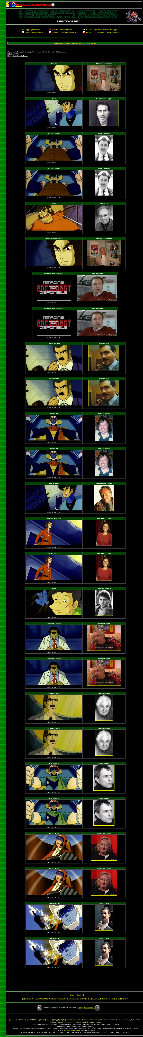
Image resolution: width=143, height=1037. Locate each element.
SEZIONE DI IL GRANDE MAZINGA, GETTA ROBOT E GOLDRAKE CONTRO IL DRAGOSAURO (63, 999)
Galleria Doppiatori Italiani (62, 30)
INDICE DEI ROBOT (119, 999)
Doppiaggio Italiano (32, 30)
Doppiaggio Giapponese (34, 32)
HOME (107, 999)
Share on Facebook (77, 995)
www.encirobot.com (71, 1030)
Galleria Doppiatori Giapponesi (64, 32)
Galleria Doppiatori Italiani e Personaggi (101, 30)
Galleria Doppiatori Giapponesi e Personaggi (103, 32)
